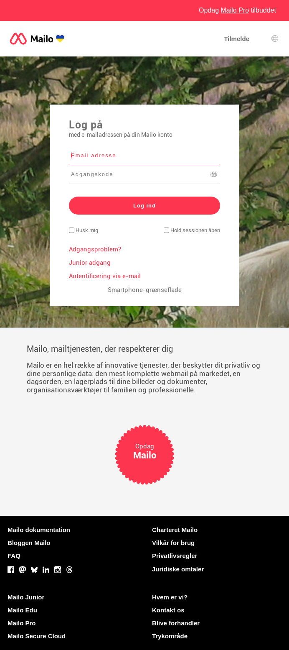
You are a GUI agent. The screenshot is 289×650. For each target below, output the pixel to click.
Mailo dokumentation (39, 529)
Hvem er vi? (170, 597)
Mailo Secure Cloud (37, 636)
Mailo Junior (26, 597)
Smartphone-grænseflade (145, 290)
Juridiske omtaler (178, 569)
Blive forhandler (176, 623)
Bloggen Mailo (29, 542)
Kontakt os (168, 610)
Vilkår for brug (173, 542)
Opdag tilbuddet (237, 10)
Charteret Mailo (175, 529)
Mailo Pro (22, 623)
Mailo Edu (22, 610)
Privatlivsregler (174, 555)
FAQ (14, 555)
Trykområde (170, 636)
